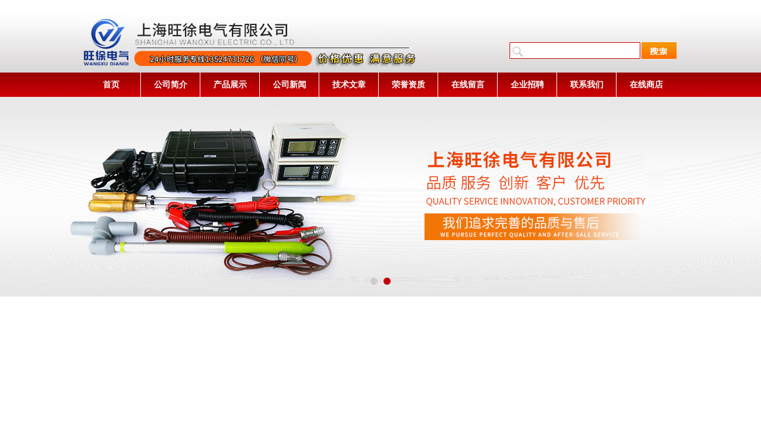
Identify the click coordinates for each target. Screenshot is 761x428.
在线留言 (468, 84)
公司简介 (170, 84)
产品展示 (230, 84)
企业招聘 (527, 84)
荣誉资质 (408, 84)
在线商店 (646, 84)
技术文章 (349, 84)
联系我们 (586, 84)
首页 (111, 84)
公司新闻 (289, 84)
